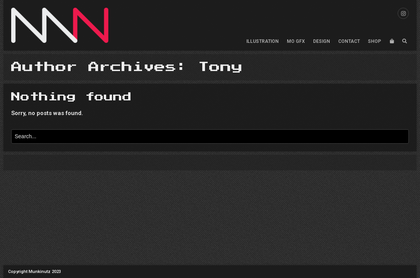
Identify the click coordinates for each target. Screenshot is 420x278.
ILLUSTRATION (262, 41)
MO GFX (296, 41)
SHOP (374, 41)
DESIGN (321, 41)
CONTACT (349, 41)
